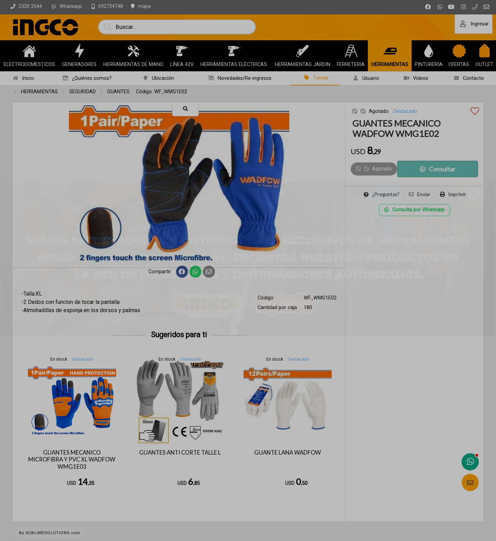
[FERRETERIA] (351, 51)
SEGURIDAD (82, 92)
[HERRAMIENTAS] (390, 51)
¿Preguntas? (382, 194)
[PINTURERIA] (428, 51)
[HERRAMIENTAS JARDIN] (302, 51)
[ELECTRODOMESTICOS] (29, 51)
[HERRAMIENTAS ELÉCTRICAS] (234, 51)
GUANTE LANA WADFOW (287, 452)
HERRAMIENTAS (39, 92)
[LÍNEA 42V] (182, 51)
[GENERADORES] (79, 51)
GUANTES (118, 92)
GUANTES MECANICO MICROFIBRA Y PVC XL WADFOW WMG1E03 (71, 459)
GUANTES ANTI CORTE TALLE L (180, 452)
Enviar (420, 194)
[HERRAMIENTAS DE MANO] (133, 51)
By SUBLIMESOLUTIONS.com (49, 532)
